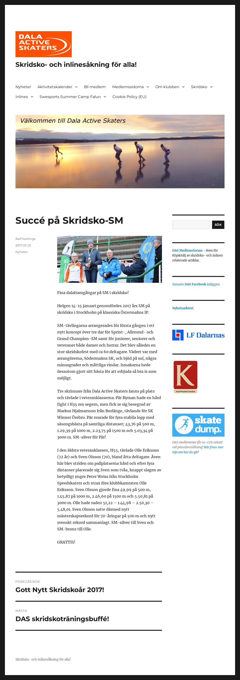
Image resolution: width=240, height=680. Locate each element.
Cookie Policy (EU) (129, 96)
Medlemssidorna (128, 87)
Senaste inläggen (196, 284)
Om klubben (167, 87)
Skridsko (199, 87)
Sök (218, 225)
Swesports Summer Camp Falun (70, 96)
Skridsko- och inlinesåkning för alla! (76, 64)
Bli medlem (95, 87)
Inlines (21, 96)
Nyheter (23, 87)
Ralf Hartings (25, 239)
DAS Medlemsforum (187, 251)
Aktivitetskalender (55, 87)
